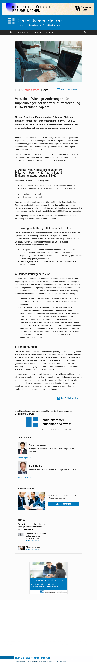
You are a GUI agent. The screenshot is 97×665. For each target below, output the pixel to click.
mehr (50, 32)
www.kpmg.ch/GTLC (25, 458)
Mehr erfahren (32, 541)
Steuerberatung (33, 547)
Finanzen (37, 32)
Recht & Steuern (33, 90)
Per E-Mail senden (69, 90)
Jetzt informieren (63, 503)
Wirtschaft (23, 32)
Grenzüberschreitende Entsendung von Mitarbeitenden (36, 535)
